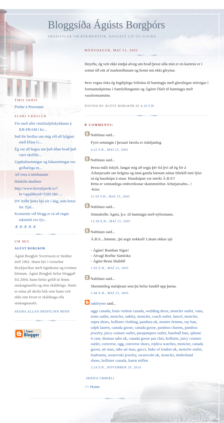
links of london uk (162, 349)
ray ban (190, 321)
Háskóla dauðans (28, 181)
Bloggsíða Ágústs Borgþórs (106, 25)
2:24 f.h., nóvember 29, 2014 (116, 367)
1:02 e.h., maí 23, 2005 (110, 268)
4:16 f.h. (148, 105)
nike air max (126, 349)
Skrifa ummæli (100, 378)
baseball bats (178, 333)
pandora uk (148, 321)
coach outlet (161, 316)
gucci (141, 349)
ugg (121, 343)
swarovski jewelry (122, 355)
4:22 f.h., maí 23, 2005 (109, 149)
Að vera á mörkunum (31, 174)
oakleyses (98, 303)
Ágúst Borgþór (30, 248)
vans (199, 311)
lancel (178, 316)
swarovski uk (148, 355)
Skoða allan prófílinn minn (42, 311)
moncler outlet (181, 311)
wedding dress (157, 311)
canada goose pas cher (146, 338)
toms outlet (99, 316)
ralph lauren (100, 327)
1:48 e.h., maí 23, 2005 (110, 293)
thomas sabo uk (114, 338)
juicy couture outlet (119, 333)
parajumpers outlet (151, 333)
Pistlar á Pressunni (29, 106)
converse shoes (137, 343)
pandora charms (170, 327)
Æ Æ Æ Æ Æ (25, 226)
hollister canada (113, 360)
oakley (130, 316)
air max (108, 349)
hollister (172, 338)
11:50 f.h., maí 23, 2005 (110, 196)
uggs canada (100, 311)
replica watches (163, 343)
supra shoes (100, 321)
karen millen (138, 360)
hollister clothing (124, 321)
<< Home (92, 386)
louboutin (98, 355)
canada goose (122, 327)
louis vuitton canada (128, 311)
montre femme (170, 321)
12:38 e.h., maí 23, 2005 (110, 221)
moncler (116, 316)
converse (109, 343)
